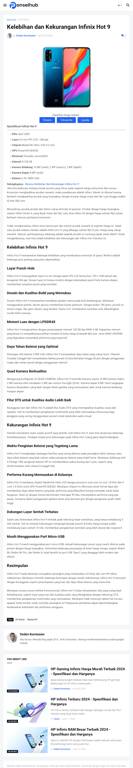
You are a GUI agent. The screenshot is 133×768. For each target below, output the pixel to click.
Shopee (47, 120)
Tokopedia (66, 120)
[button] (5, 5)
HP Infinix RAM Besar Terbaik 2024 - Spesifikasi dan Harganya (80, 731)
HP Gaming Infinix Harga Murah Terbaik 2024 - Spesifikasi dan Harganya (88, 671)
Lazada (85, 120)
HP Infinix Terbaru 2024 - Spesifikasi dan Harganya (84, 701)
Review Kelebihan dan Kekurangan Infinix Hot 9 (52, 184)
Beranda (11, 19)
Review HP (32, 619)
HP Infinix (24, 19)
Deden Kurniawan (32, 634)
